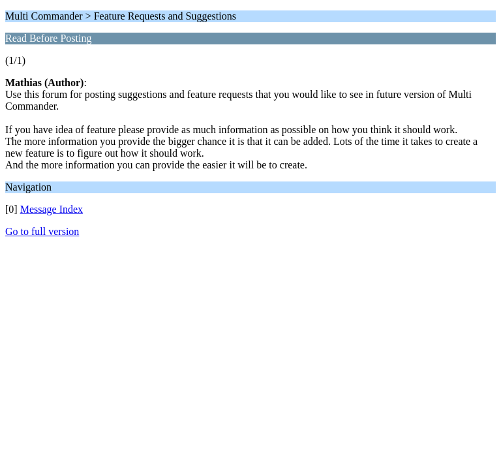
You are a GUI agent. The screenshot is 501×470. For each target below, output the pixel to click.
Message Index (51, 209)
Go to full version (42, 231)
